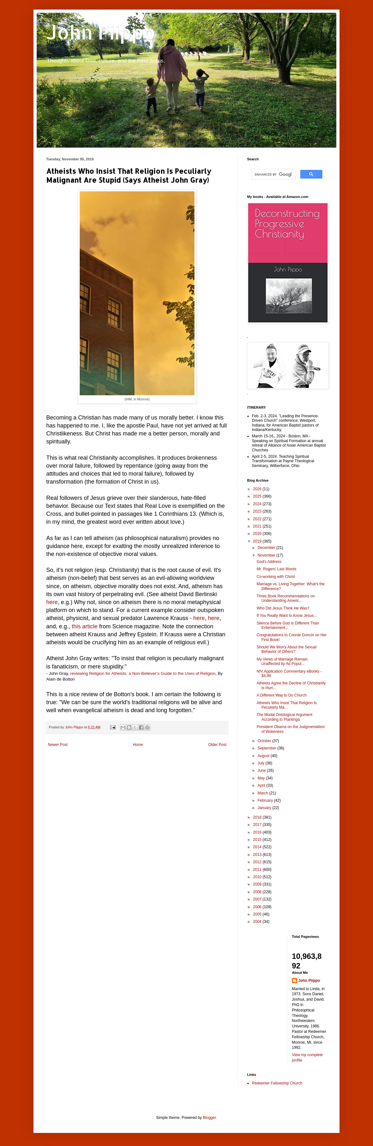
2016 (258, 832)
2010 (258, 877)
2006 (258, 907)
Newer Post (58, 744)
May (262, 778)
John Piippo (101, 32)
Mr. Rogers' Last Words (276, 569)
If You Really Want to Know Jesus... (287, 615)
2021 (258, 526)
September (267, 748)
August (264, 756)
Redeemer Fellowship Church (277, 1083)
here (52, 602)
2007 (258, 899)
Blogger (209, 1117)
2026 (258, 489)
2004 (258, 921)
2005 (258, 914)
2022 (258, 519)
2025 (258, 496)
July (262, 763)
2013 (258, 854)
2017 (258, 824)
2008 (258, 892)
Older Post (217, 744)
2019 (258, 541)
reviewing (79, 673)
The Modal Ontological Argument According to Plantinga (284, 716)
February (266, 800)
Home (138, 744)
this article (85, 626)
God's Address (269, 561)
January (265, 808)
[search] (273, 174)
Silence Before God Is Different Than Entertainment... (288, 625)
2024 (258, 504)
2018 (258, 817)
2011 (258, 869)
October (265, 741)
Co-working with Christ (276, 576)
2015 (258, 839)
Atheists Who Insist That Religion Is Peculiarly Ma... (287, 705)
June (262, 770)
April (262, 785)
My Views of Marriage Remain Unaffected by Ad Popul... (282, 661)
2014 (258, 847)
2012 (258, 862)
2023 (258, 511)
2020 (258, 533)
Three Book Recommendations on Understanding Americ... (286, 598)
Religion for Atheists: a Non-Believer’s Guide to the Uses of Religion (152, 673)
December (267, 547)
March (263, 793)
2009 (258, 884)
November (267, 555)
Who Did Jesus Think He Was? (283, 608)
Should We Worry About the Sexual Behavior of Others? (287, 649)
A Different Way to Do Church (282, 695)
